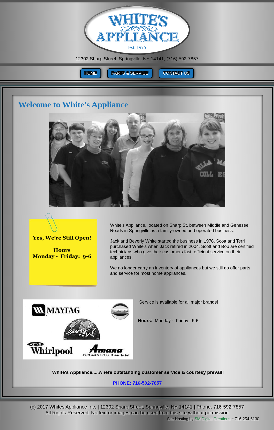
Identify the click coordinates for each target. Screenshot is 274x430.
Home (90, 73)
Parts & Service (129, 73)
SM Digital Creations (212, 419)
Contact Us (176, 73)
